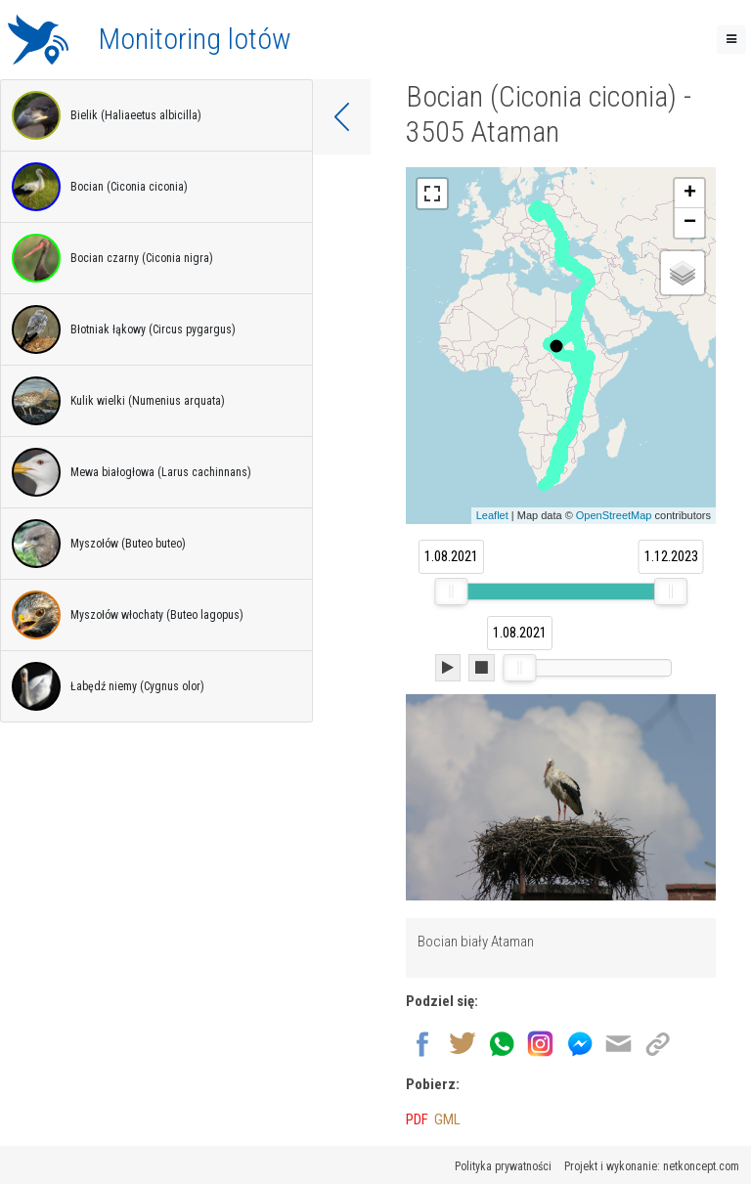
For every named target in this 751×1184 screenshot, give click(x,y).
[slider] (450, 591)
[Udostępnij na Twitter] (462, 1042)
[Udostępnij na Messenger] (579, 1042)
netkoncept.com (701, 1166)
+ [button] (690, 193)
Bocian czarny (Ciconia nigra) (112, 258)
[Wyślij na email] (618, 1042)
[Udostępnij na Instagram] (540, 1042)
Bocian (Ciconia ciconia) (100, 186)
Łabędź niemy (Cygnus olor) (108, 686)
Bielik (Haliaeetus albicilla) (106, 115)
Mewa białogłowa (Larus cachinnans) (131, 472)
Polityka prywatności (503, 1166)
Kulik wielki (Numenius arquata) (118, 400)
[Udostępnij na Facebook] (423, 1042)
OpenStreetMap (614, 515)
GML (447, 1119)
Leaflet (492, 515)
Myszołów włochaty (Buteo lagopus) (127, 615)
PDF (417, 1119)
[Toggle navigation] (731, 39)
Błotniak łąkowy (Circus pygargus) (124, 329)
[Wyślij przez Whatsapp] (501, 1042)
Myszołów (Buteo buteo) (99, 543)
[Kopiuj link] (658, 1042)
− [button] (690, 223)
